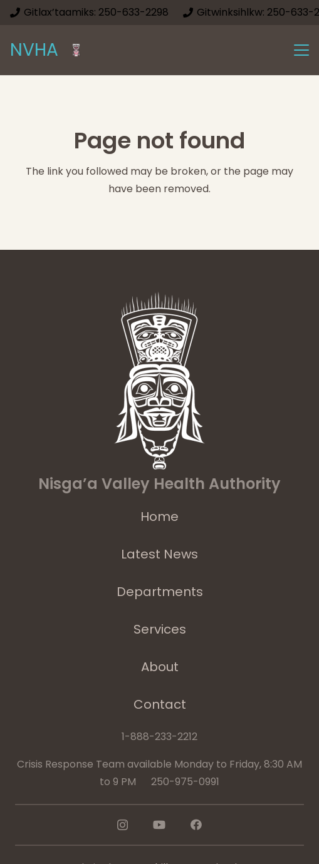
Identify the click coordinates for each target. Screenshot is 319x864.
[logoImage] (76, 50)
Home (159, 516)
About (160, 667)
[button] (301, 50)
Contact (159, 704)
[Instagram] (122, 825)
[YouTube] (159, 824)
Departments (160, 591)
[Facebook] (196, 824)
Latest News (159, 554)
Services (159, 629)
